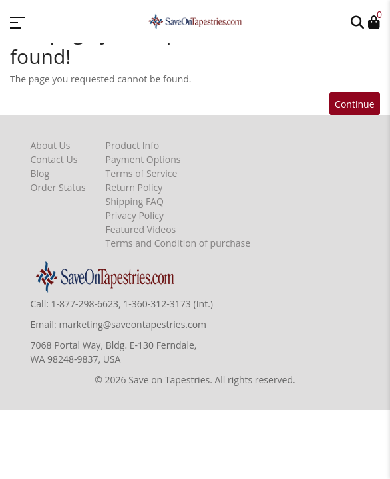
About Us (51, 145)
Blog (40, 173)
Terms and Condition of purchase (178, 243)
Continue (354, 104)
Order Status (58, 187)
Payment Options (143, 159)
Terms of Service (142, 173)
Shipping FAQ (135, 201)
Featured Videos (141, 229)
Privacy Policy (135, 215)
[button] (357, 21)
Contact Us (54, 159)
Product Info (133, 145)
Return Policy (134, 187)
